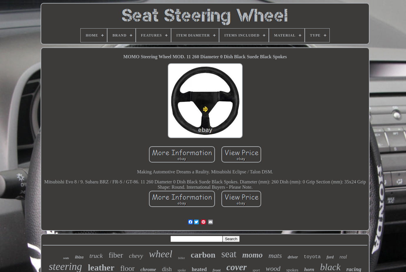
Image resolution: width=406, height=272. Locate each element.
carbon (203, 254)
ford (330, 257)
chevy (136, 255)
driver (293, 257)
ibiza (79, 257)
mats (275, 255)
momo (252, 255)
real (343, 256)
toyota (312, 257)
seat (228, 254)
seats (66, 258)
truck (96, 255)
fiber (116, 255)
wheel (160, 253)
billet (181, 258)
